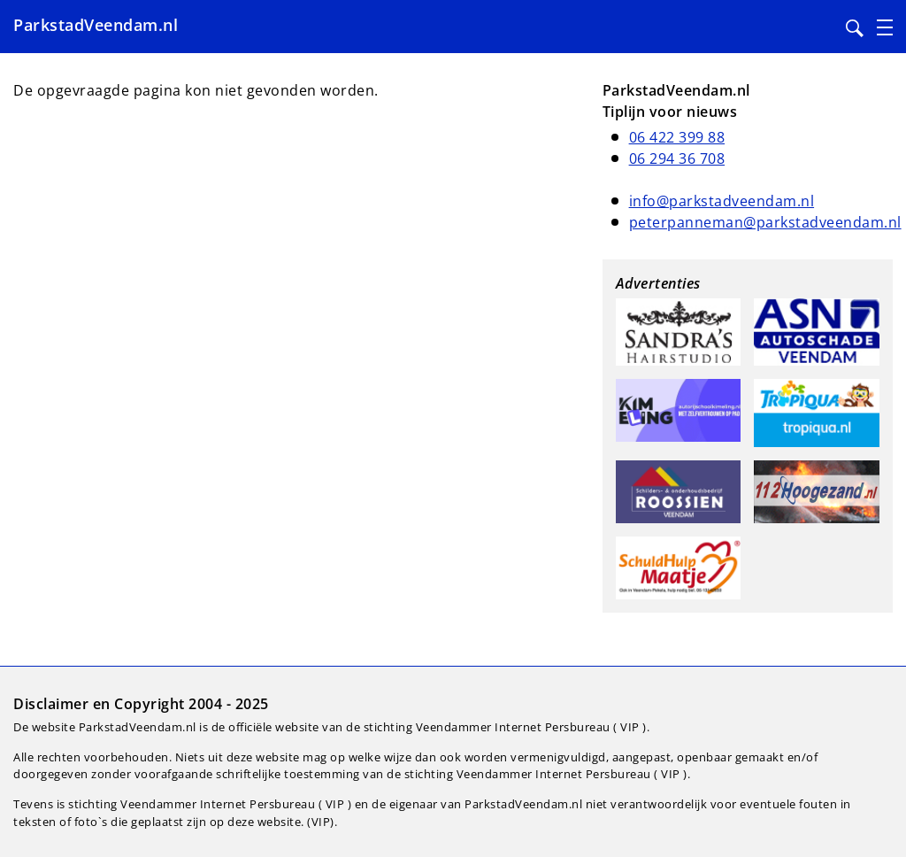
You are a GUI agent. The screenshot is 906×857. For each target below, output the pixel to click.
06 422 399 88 (677, 137)
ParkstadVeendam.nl (95, 24)
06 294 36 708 (677, 158)
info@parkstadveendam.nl (722, 201)
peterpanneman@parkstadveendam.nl (765, 222)
